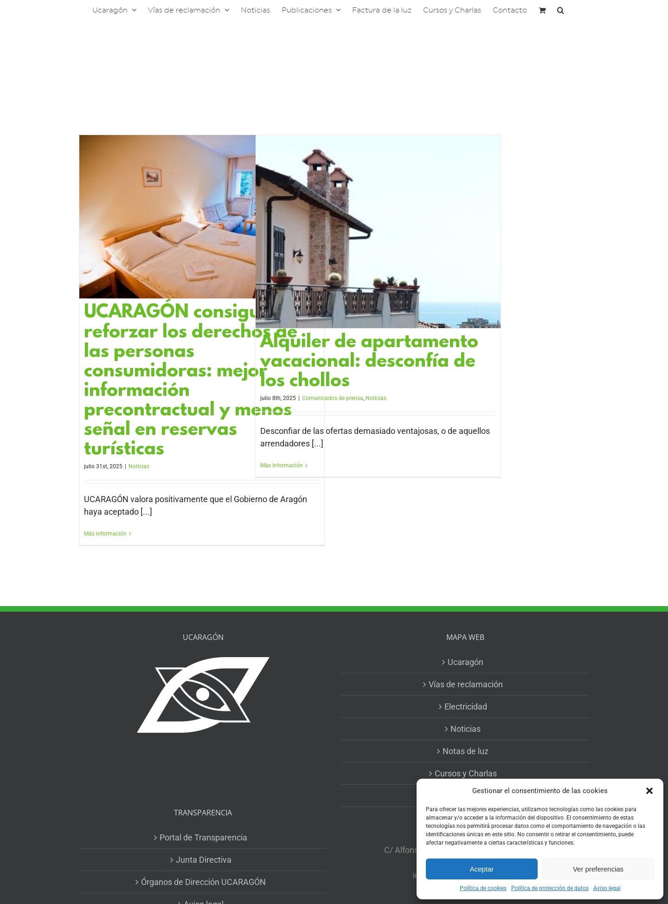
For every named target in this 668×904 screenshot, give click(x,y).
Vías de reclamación (466, 684)
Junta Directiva (203, 860)
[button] (649, 790)
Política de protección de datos (550, 888)
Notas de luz (465, 751)
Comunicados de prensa (332, 398)
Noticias (138, 466)
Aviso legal (607, 888)
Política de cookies (483, 888)
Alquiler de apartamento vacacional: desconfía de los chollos (369, 362)
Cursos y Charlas (466, 773)
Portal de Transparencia (203, 837)
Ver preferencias (598, 869)
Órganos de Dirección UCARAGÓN (203, 882)
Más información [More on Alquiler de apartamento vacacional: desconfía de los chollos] (281, 465)
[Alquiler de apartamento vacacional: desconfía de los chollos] (378, 231)
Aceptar (482, 869)
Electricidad (465, 706)
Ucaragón (465, 662)
